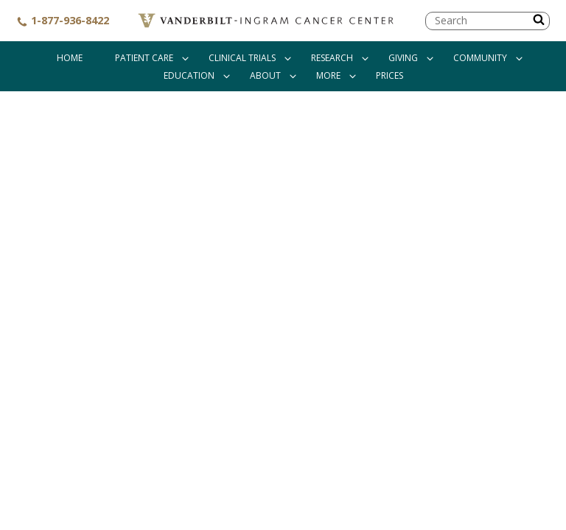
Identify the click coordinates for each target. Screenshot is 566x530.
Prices (389, 75)
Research (332, 58)
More (328, 75)
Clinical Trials (242, 58)
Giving (403, 58)
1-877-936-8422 (62, 20)
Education (189, 75)
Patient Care (144, 58)
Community (480, 58)
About (265, 75)
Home (70, 58)
